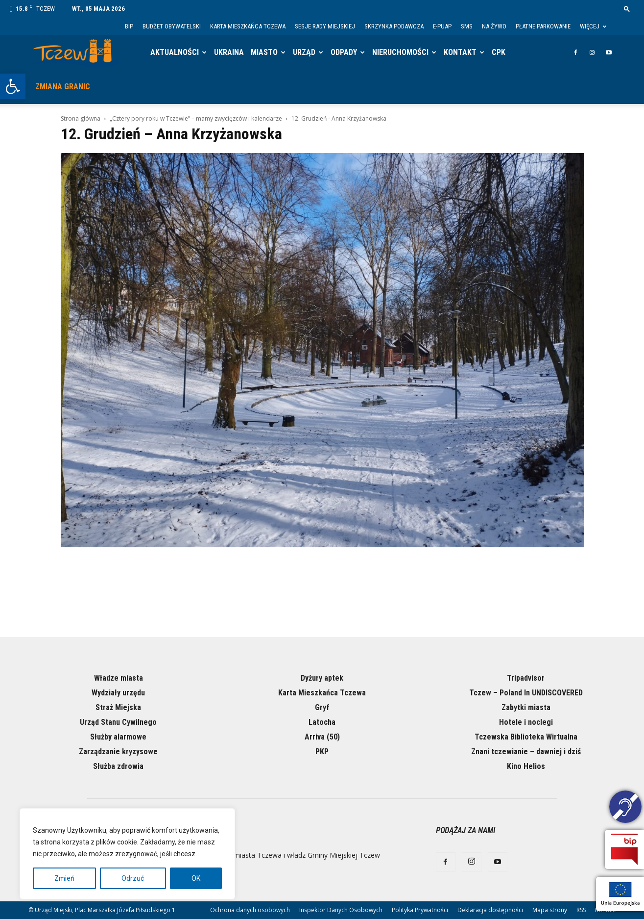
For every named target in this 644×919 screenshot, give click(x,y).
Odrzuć (132, 878)
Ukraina (229, 52)
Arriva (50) (322, 736)
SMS (467, 26)
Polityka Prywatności (420, 910)
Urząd (304, 52)
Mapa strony (549, 910)
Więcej (593, 26)
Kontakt (460, 52)
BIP (129, 26)
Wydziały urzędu (118, 692)
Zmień (64, 878)
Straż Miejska (118, 707)
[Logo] (75, 52)
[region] (127, 853)
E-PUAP (442, 26)
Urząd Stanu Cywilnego (118, 722)
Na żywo (494, 26)
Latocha (322, 722)
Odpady (344, 52)
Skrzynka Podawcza (394, 26)
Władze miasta (118, 678)
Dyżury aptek (322, 678)
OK (195, 878)
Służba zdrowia (118, 766)
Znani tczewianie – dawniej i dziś (526, 751)
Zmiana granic (62, 86)
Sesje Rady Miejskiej (325, 26)
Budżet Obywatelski (172, 26)
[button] (12, 86)
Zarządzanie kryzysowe (118, 751)
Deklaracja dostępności (490, 910)
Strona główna (80, 118)
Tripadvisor (526, 678)
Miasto (264, 52)
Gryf (322, 707)
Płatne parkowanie (543, 26)
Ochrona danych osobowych (250, 910)
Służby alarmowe (118, 736)
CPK (498, 52)
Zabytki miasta (525, 707)
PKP (322, 751)
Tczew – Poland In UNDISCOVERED (526, 692)
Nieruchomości (400, 52)
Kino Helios (526, 766)
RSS (581, 910)
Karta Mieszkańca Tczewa (248, 26)
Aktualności (174, 52)
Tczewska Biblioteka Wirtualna (526, 736)
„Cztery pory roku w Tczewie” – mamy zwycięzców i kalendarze (196, 118)
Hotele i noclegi (526, 722)
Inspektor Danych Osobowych (340, 910)
